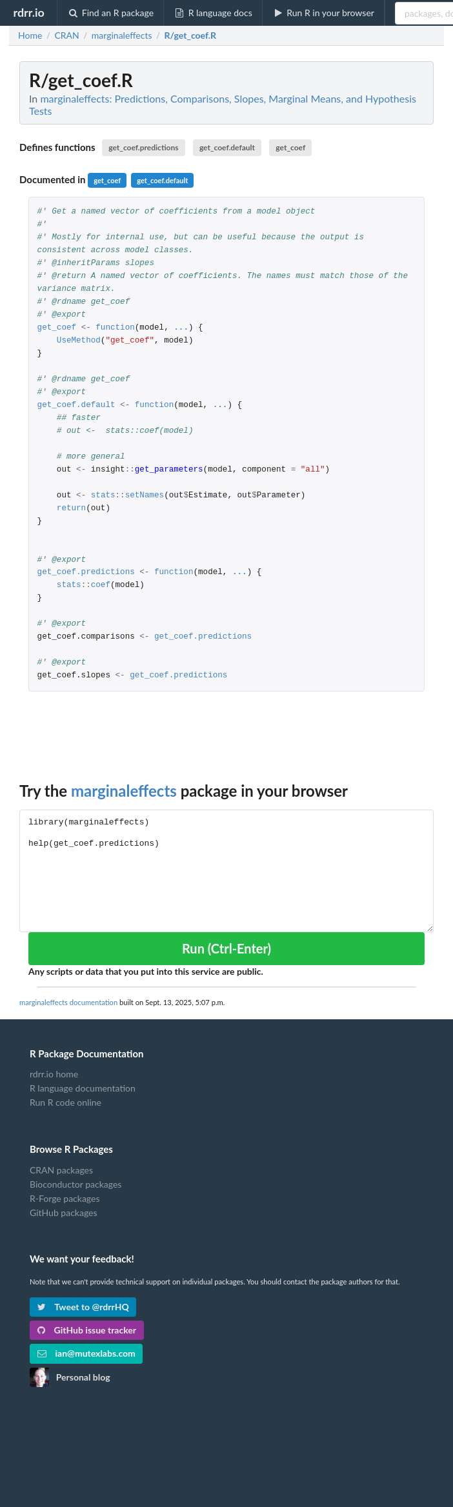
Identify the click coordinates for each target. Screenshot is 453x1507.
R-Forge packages (64, 1198)
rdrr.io (28, 12)
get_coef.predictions (143, 147)
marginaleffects (124, 790)
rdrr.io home (54, 1074)
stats (103, 495)
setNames (144, 495)
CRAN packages (61, 1170)
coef (100, 585)
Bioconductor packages (75, 1184)
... (181, 328)
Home (30, 35)
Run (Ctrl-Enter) (226, 948)
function (115, 328)
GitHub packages (63, 1212)
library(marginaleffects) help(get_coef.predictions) (226, 871)
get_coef (290, 147)
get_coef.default (227, 147)
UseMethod (79, 340)
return (71, 508)
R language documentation (83, 1088)
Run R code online (65, 1102)
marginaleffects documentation (68, 1002)
